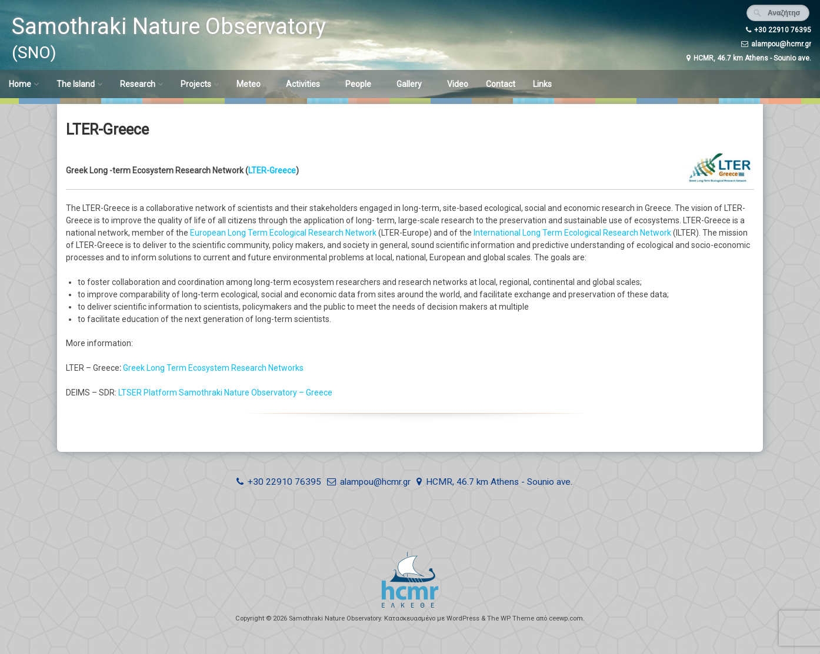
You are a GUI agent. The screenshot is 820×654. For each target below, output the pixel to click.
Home (20, 84)
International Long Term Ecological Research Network (572, 232)
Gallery (409, 84)
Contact (500, 84)
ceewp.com (566, 618)
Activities (303, 84)
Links (542, 84)
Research (137, 84)
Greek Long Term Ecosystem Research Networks (214, 368)
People (358, 84)
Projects (196, 84)
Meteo (248, 84)
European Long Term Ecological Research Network (283, 232)
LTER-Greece (272, 170)
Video (457, 84)
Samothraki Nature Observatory (169, 26)
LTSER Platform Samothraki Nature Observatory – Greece (225, 392)
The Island (75, 84)
